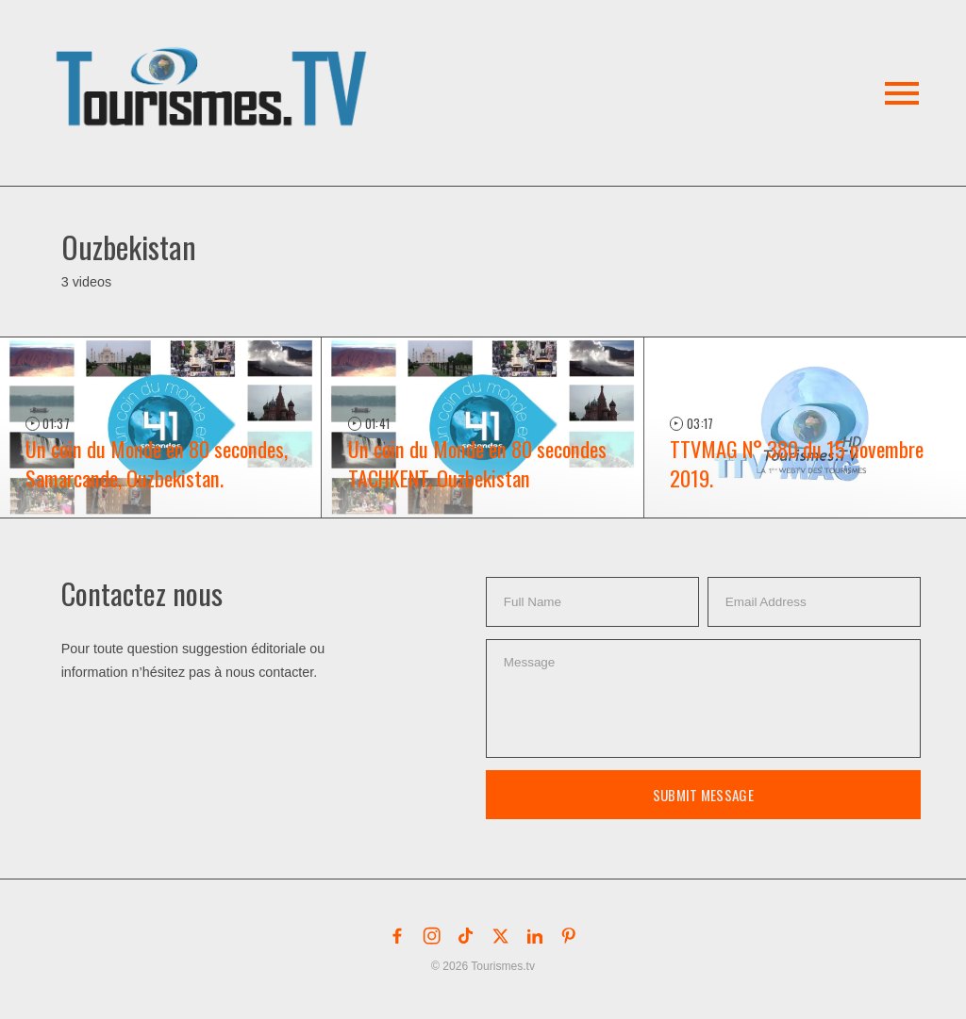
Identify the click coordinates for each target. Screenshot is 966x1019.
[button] (214, 64)
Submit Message (703, 794)
